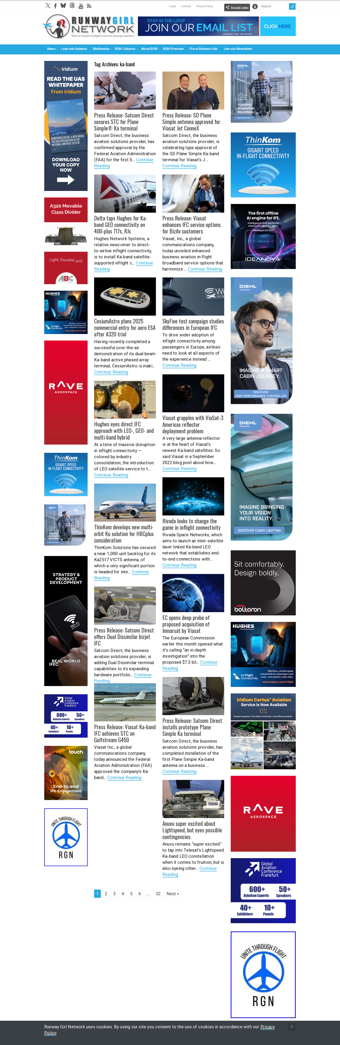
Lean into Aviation (74, 49)
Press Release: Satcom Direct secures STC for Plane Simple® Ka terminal (124, 121)
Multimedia (101, 49)
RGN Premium (173, 49)
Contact (186, 6)
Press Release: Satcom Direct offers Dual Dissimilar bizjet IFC (124, 633)
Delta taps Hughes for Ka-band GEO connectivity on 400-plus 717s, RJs (123, 224)
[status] (292, 1027)
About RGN (149, 49)
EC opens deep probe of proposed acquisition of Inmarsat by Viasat (193, 623)
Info (255, 6)
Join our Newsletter (238, 49)
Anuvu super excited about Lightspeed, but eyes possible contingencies (189, 829)
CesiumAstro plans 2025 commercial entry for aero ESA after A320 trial (123, 327)
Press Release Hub (203, 49)
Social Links (239, 8)
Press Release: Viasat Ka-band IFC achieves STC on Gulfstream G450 (124, 733)
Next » (173, 893)
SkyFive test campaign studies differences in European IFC (190, 324)
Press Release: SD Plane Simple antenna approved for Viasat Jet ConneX (192, 121)
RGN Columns (125, 49)
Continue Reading (179, 165)
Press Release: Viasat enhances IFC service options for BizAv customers (191, 224)
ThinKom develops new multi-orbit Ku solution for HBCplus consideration (122, 533)
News (51, 49)
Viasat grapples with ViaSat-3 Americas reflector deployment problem (191, 424)
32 (158, 893)
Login (172, 6)
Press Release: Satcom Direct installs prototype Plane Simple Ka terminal (192, 726)
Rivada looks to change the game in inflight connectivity (189, 524)
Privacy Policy (204, 6)
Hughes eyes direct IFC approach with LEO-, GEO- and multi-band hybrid (125, 430)
